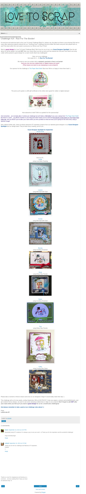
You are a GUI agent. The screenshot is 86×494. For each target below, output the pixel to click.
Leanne (40, 190)
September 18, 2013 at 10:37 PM (17, 430)
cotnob (7, 443)
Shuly (40, 272)
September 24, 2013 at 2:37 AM (17, 443)
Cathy (40, 366)
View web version (40, 489)
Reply (6, 438)
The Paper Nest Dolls (35, 68)
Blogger (43, 492)
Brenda (40, 248)
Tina (40, 326)
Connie (40, 219)
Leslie (40, 159)
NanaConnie (40, 131)
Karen (40, 299)
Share (3, 421)
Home (40, 486)
